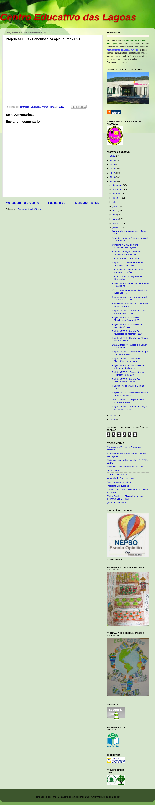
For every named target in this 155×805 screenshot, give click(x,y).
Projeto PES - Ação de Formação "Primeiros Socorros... (128, 263)
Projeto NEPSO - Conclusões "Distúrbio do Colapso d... (126, 380)
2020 (112, 160)
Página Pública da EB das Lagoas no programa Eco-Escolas (125, 497)
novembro (118, 189)
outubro (117, 193)
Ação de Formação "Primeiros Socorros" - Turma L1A (126, 253)
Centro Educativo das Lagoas (68, 17)
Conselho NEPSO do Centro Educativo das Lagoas (126, 246)
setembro (117, 198)
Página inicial (57, 202)
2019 (112, 164)
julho (115, 202)
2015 (112, 181)
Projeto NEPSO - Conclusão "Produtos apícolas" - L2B (126, 318)
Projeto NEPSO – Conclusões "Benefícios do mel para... (126, 359)
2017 (112, 173)
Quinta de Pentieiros (116, 502)
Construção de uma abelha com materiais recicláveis (127, 270)
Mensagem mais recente (22, 202)
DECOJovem (113, 470)
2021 (112, 156)
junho (116, 206)
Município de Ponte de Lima (120, 478)
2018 (112, 168)
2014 (112, 415)
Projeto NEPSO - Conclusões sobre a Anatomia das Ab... (130, 394)
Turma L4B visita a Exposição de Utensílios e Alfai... (128, 400)
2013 (112, 419)
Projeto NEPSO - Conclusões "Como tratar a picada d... (130, 339)
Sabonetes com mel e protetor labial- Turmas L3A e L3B (130, 298)
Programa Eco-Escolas (118, 486)
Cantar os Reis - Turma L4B (125, 258)
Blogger (115, 797)
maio (115, 210)
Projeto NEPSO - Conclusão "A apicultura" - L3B (127, 325)
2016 (112, 177)
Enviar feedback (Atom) (29, 209)
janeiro (116, 227)
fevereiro (117, 223)
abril (115, 214)
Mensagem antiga (87, 202)
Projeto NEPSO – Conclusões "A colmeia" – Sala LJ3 (128, 373)
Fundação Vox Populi (117, 474)
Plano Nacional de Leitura (119, 482)
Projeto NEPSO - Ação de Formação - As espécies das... (130, 407)
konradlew (87, 797)
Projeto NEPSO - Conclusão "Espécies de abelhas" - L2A (127, 332)
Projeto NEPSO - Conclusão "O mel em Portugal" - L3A (129, 311)
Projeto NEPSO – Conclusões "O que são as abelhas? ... (130, 352)
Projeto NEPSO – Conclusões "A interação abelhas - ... (128, 366)
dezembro (118, 185)
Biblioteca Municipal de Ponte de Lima (125, 466)
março (116, 219)
